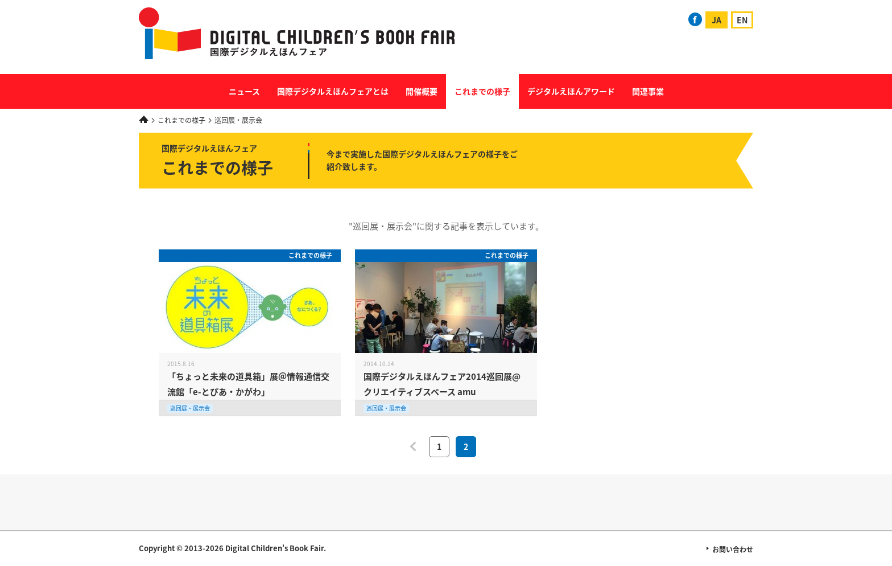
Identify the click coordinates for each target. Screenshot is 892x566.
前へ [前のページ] (413, 446)
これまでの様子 (482, 91)
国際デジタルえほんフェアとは (333, 91)
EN (742, 20)
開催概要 (421, 91)
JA (716, 20)
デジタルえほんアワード (571, 91)
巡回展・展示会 (190, 408)
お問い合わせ (732, 549)
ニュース (244, 91)
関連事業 (648, 91)
